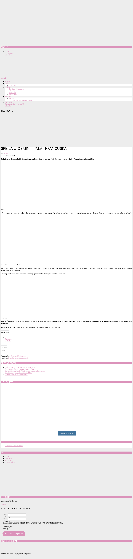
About (7, 456)
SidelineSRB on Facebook (16, 442)
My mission (9, 460)
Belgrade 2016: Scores (18, 356)
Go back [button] (3, 505)
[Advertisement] (66, 129)
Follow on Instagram (67, 433)
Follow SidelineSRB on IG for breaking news (20, 367)
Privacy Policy (10, 462)
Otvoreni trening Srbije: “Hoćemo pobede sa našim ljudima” (25, 371)
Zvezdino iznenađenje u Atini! (18, 358)
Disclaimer (8, 458)
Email (4, 514)
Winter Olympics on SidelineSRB (16, 375)
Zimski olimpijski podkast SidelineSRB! (18, 373)
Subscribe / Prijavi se (14, 534)
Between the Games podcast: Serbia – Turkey (20, 369)
